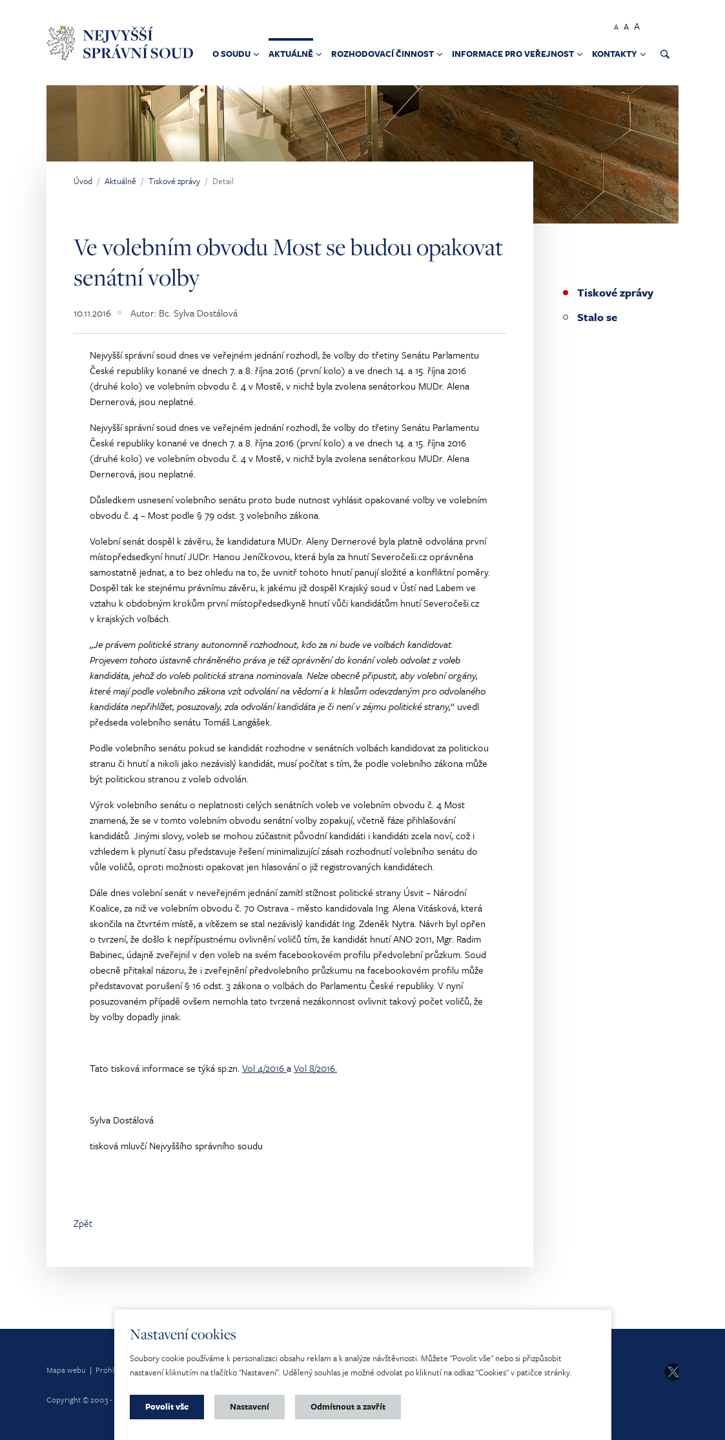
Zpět (83, 1223)
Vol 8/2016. (315, 1068)
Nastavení (249, 1406)
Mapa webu (66, 1369)
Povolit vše (167, 1406)
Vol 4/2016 (264, 1068)
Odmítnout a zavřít (348, 1406)
